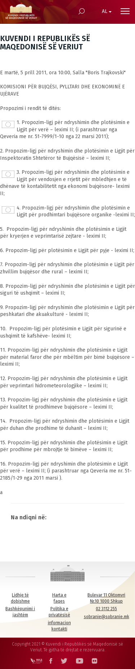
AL (107, 11)
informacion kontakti (59, 625)
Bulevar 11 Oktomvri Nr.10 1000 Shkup (106, 598)
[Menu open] (125, 11)
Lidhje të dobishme (20, 598)
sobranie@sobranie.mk (106, 616)
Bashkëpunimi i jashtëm (20, 611)
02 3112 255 (106, 608)
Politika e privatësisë (59, 611)
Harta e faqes (59, 598)
